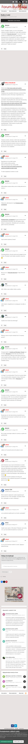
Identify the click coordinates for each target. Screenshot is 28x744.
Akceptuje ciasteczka (6, 741)
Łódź (15, 16)
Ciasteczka (21, 728)
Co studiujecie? (9, 680)
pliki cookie (17, 733)
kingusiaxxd (8, 687)
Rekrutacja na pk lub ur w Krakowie (14, 675)
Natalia (7, 682)
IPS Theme (6, 728)
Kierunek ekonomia (11, 34)
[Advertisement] (14, 66)
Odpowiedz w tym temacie (14, 20)
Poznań (22, 352)
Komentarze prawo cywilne (12, 613)
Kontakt (16, 728)
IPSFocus (12, 728)
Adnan (9, 630)
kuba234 (7, 677)
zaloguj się (18, 558)
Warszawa (8, 353)
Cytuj (5, 48)
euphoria (10, 658)
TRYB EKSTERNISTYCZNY (12, 685)
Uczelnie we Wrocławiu (15, 352)
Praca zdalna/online (10, 657)
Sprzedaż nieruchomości (11, 640)
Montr (9, 615)
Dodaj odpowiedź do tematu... (10, 566)
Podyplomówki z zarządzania (8, 219)
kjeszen (5, 16)
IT (15, 111)
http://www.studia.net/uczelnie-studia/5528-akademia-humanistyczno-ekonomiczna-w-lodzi (13, 89)
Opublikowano (11, 27)
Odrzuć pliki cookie (18, 741)
